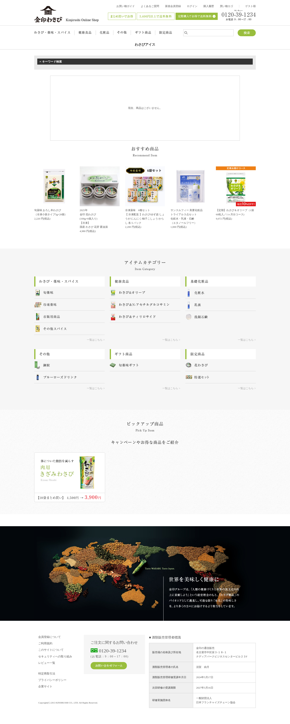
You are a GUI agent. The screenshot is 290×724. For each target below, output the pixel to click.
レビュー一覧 (46, 662)
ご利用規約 (45, 643)
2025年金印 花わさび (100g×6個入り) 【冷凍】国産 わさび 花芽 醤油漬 (94, 218)
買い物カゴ (226, 6)
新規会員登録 (173, 6)
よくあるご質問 (150, 6)
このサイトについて (51, 649)
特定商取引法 (46, 673)
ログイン (192, 6)
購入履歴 (208, 6)
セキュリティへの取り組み (55, 656)
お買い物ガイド (125, 6)
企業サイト (45, 686)
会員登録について (49, 636)
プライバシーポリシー (52, 680)
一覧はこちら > (96, 339)
